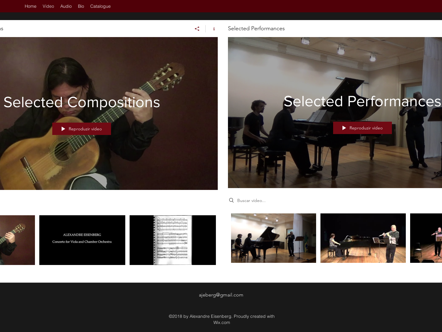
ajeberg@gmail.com (221, 295)
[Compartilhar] (197, 28)
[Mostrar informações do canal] (212, 28)
